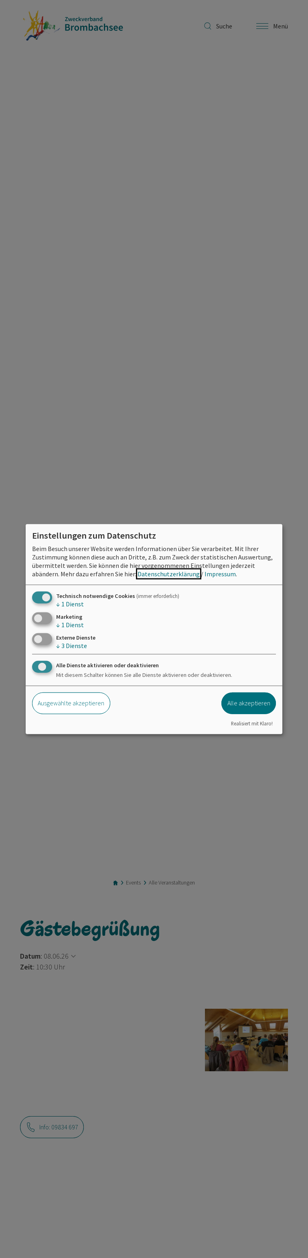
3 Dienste (71, 646)
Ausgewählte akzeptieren (71, 703)
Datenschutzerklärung (169, 573)
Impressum (220, 573)
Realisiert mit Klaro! (252, 723)
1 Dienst (70, 604)
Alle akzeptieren (248, 703)
